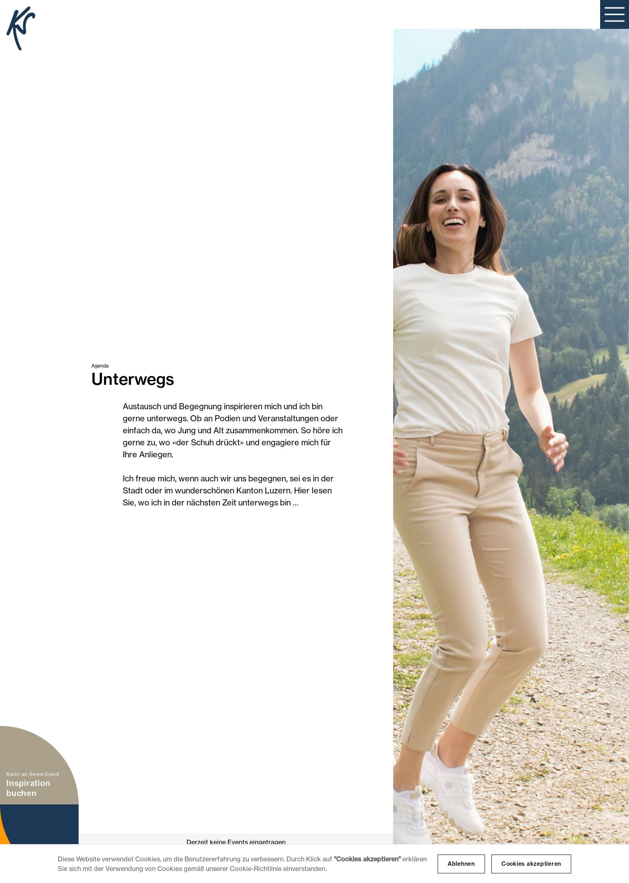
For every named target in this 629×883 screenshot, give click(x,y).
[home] (20, 29)
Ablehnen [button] (461, 863)
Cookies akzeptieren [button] (531, 863)
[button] (614, 14)
